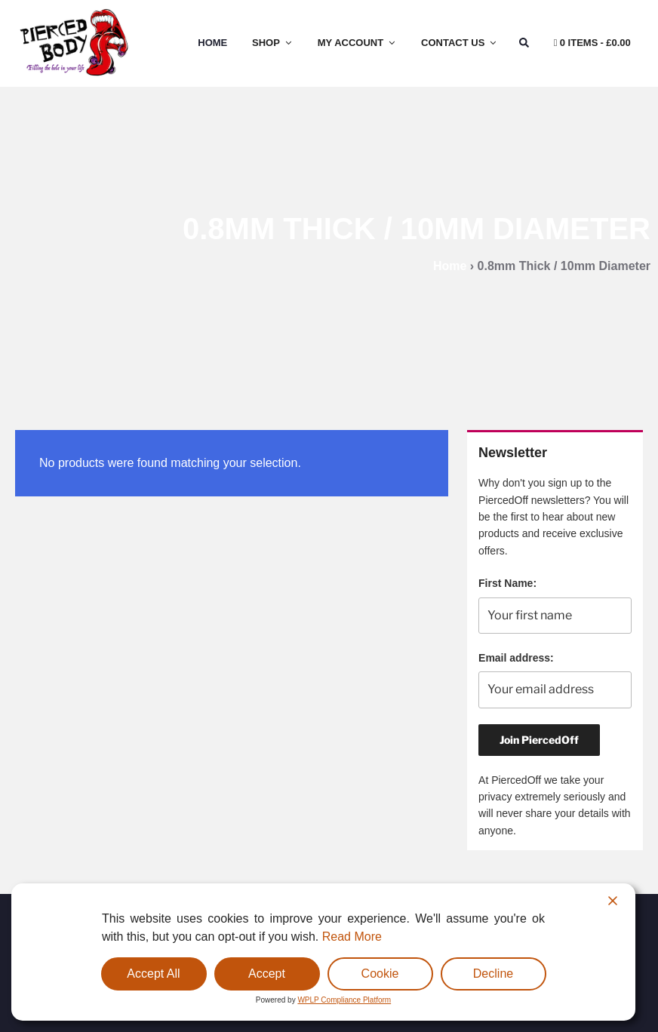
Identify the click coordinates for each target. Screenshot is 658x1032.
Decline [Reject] (493, 973)
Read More (352, 936)
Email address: (516, 658)
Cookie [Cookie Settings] (380, 973)
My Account (357, 42)
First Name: (507, 583)
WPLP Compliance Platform (344, 1000)
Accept (266, 973)
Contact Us (459, 42)
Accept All (153, 973)
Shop (273, 42)
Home (212, 42)
